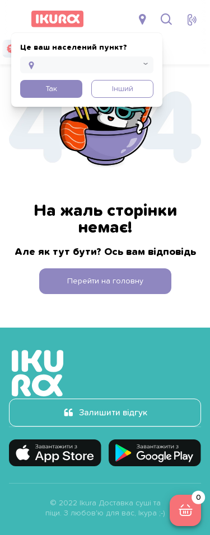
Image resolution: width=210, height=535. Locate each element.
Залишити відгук (113, 412)
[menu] (15, 19)
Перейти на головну (105, 281)
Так (51, 89)
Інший (122, 89)
